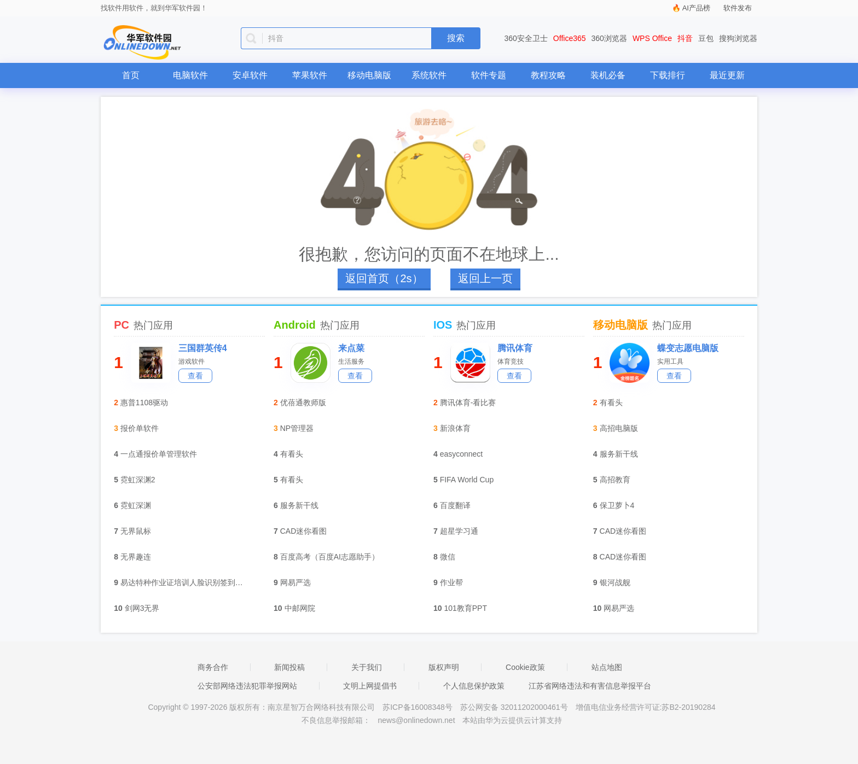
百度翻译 (455, 505)
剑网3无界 (142, 608)
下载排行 (667, 75)
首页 (131, 75)
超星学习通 (459, 531)
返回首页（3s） (383, 278)
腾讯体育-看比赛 (468, 402)
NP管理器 (297, 428)
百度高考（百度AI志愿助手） (329, 556)
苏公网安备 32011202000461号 (515, 707)
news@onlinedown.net (416, 720)
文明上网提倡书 (370, 686)
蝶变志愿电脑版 (687, 348)
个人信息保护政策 (474, 686)
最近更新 (727, 75)
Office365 (569, 38)
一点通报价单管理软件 (158, 454)
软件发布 (737, 8)
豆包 (706, 38)
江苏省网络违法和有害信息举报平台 (590, 686)
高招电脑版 (619, 428)
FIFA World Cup (467, 479)
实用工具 (670, 361)
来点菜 (351, 348)
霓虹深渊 (135, 505)
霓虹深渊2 (137, 479)
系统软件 (429, 75)
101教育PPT (465, 608)
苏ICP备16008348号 (417, 707)
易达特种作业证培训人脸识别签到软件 (184, 582)
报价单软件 (139, 428)
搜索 (456, 38)
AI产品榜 (696, 8)
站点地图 (607, 667)
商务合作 (213, 667)
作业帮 (451, 582)
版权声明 (443, 667)
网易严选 (295, 582)
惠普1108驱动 (144, 402)
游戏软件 (191, 361)
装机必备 (607, 75)
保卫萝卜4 (617, 505)
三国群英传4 (202, 348)
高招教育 (615, 479)
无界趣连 (135, 556)
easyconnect (461, 454)
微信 (447, 556)
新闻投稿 (289, 667)
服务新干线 (299, 505)
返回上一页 (485, 278)
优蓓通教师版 (303, 402)
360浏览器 (609, 38)
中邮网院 (300, 608)
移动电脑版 (369, 75)
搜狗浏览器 (738, 38)
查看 (195, 375)
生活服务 (351, 361)
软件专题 (488, 75)
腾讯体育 (514, 348)
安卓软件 (250, 75)
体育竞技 (510, 361)
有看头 (291, 454)
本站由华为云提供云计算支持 (512, 720)
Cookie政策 (525, 667)
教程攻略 (548, 75)
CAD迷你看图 (303, 531)
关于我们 (366, 667)
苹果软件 (309, 75)
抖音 (685, 38)
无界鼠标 (135, 531)
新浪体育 (455, 428)
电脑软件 (190, 75)
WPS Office (652, 38)
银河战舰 (615, 582)
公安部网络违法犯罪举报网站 (247, 686)
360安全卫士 (526, 38)
